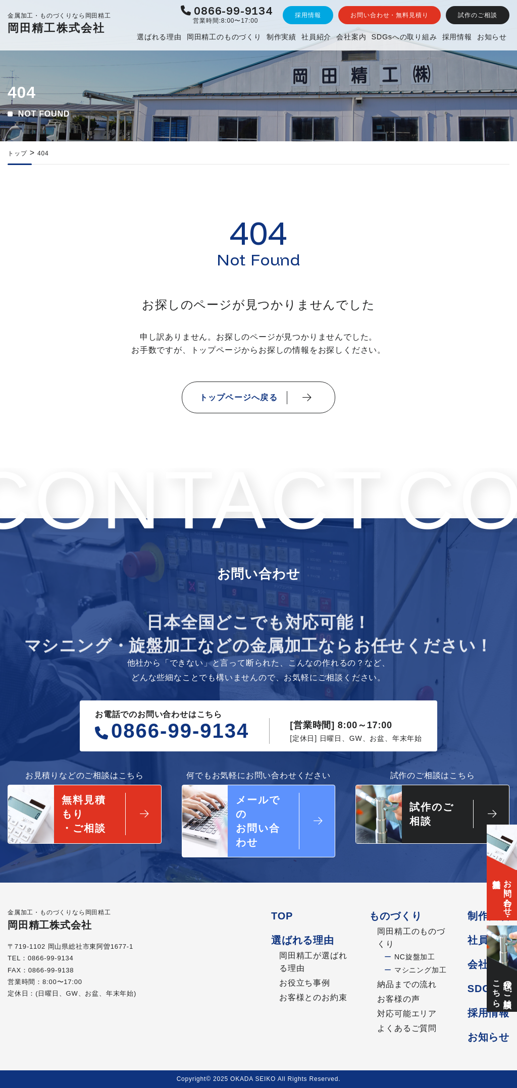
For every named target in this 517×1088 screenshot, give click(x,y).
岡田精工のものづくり (224, 37)
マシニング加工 (415, 970)
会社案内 (351, 37)
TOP (282, 915)
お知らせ (492, 37)
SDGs (482, 988)
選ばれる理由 (159, 37)
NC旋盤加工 (409, 957)
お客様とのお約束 (313, 997)
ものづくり (395, 915)
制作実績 (281, 37)
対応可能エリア (407, 1013)
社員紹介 (316, 37)
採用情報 (457, 37)
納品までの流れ (407, 984)
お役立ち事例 (304, 982)
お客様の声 (398, 999)
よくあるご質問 (407, 1028)
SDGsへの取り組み (404, 37)
